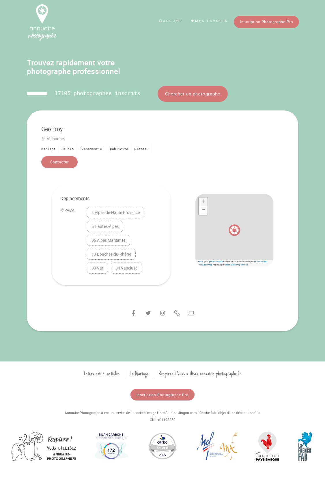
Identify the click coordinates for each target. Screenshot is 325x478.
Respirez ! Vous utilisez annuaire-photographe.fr (200, 373)
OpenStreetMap (215, 261)
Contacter (59, 162)
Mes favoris (209, 21)
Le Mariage (139, 373)
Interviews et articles (101, 373)
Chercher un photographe (192, 94)
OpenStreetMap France (236, 264)
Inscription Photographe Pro (266, 21)
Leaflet (200, 261)
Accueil (171, 21)
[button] (234, 230)
